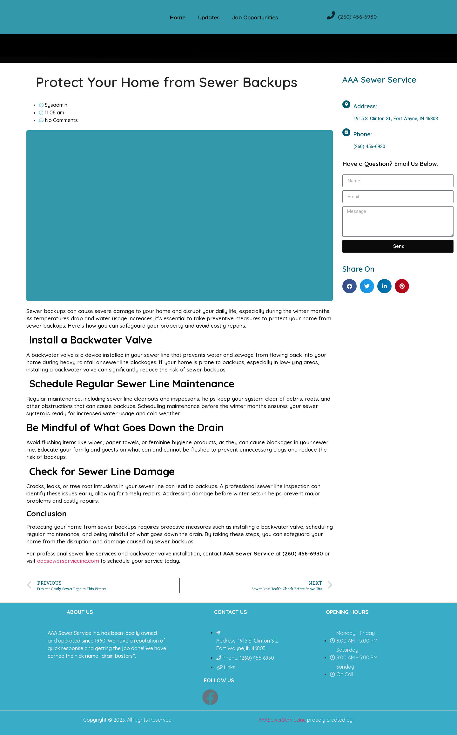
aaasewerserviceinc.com (68, 560)
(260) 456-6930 (357, 16)
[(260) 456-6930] (331, 15)
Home (177, 17)
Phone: (362, 134)
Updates (208, 17)
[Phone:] (346, 132)
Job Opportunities (255, 17)
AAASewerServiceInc (282, 720)
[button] (349, 286)
